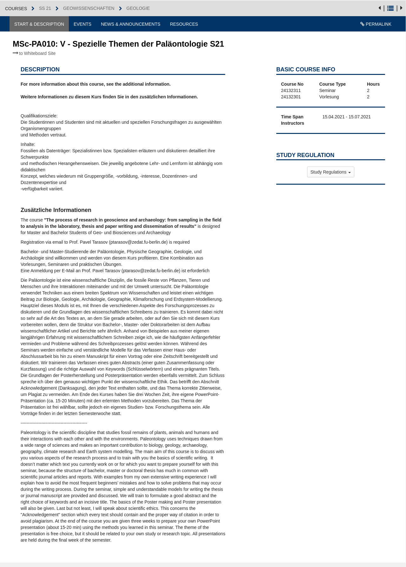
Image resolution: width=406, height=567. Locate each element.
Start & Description (39, 24)
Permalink (375, 24)
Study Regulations (331, 172)
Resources (184, 24)
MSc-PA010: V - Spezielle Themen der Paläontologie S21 (118, 47)
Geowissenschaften (89, 8)
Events (82, 24)
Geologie (138, 8)
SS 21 (45, 8)
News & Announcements (130, 24)
